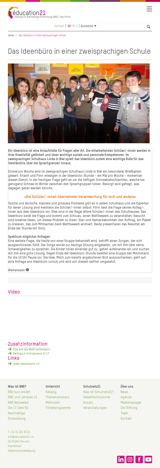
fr (73, 26)
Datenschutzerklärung (21, 450)
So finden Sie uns (18, 441)
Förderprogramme (58, 408)
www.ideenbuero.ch (26, 363)
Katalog (51, 392)
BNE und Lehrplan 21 (22, 397)
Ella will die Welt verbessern (31, 349)
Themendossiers (57, 397)
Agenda (126, 397)
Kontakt (59, 26)
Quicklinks (87, 26)
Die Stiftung (129, 408)
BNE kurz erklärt (19, 392)
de (69, 26)
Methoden (53, 403)
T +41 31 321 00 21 (19, 432)
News (124, 392)
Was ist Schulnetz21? (98, 392)
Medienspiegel (131, 403)
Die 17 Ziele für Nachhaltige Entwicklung (18, 413)
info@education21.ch (21, 437)
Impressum (15, 446)
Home (11, 35)
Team (124, 413)
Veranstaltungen (95, 408)
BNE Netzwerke (18, 403)
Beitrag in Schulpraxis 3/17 (31, 353)
